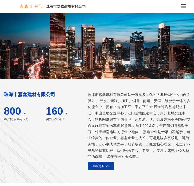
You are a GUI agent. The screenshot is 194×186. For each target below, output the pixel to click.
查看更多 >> (100, 166)
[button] (95, 75)
